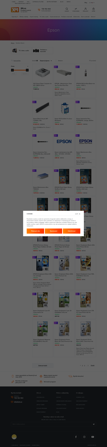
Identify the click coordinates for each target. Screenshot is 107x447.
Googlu (42, 222)
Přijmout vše (35, 231)
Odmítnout (71, 231)
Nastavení (53, 231)
